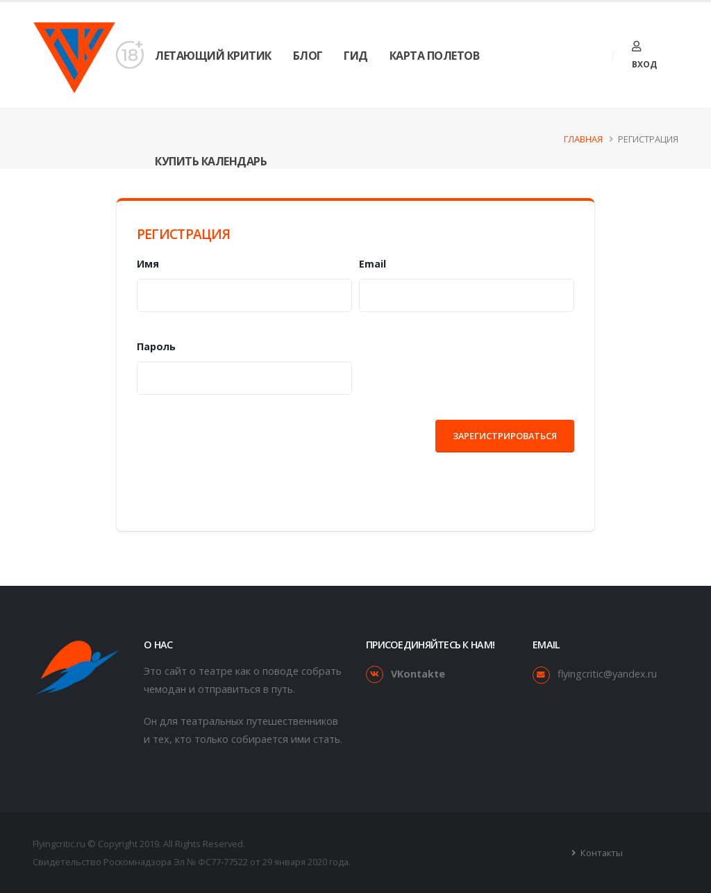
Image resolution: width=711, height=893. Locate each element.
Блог (308, 55)
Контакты (600, 852)
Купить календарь (211, 161)
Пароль (156, 346)
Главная (583, 139)
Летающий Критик (213, 55)
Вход (644, 55)
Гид (356, 55)
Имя (148, 263)
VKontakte (418, 673)
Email (372, 263)
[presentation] (242, 447)
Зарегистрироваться (505, 435)
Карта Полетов (435, 55)
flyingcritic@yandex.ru (607, 673)
